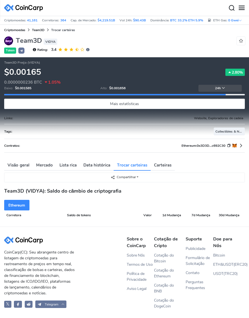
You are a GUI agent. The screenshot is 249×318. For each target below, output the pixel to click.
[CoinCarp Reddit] (29, 304)
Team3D (38, 30)
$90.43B (139, 20)
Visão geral (18, 165)
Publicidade (195, 248)
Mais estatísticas (124, 103)
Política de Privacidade (136, 276)
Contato (193, 272)
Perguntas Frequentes (195, 284)
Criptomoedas (14, 30)
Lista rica (68, 165)
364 (63, 20)
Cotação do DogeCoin (164, 303)
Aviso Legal (137, 288)
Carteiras (162, 165)
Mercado (44, 165)
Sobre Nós (136, 255)
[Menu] (241, 8)
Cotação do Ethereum (164, 273)
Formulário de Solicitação (198, 260)
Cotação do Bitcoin (164, 258)
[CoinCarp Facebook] (18, 304)
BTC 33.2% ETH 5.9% (186, 20)
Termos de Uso (140, 264)
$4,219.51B (106, 20)
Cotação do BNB (164, 288)
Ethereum (16, 205)
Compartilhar (123, 177)
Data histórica (96, 165)
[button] (21, 51)
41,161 (32, 20)
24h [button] (220, 88)
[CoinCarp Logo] (25, 8)
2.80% (235, 72)
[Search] (231, 8)
